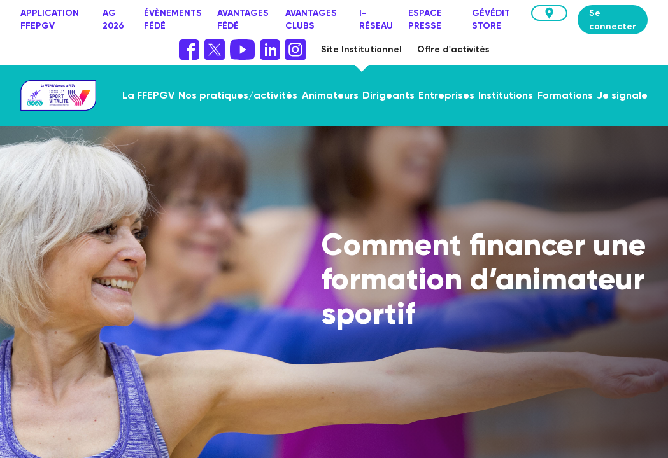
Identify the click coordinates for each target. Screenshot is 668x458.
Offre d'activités (453, 49)
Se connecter (612, 20)
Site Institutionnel (361, 49)
